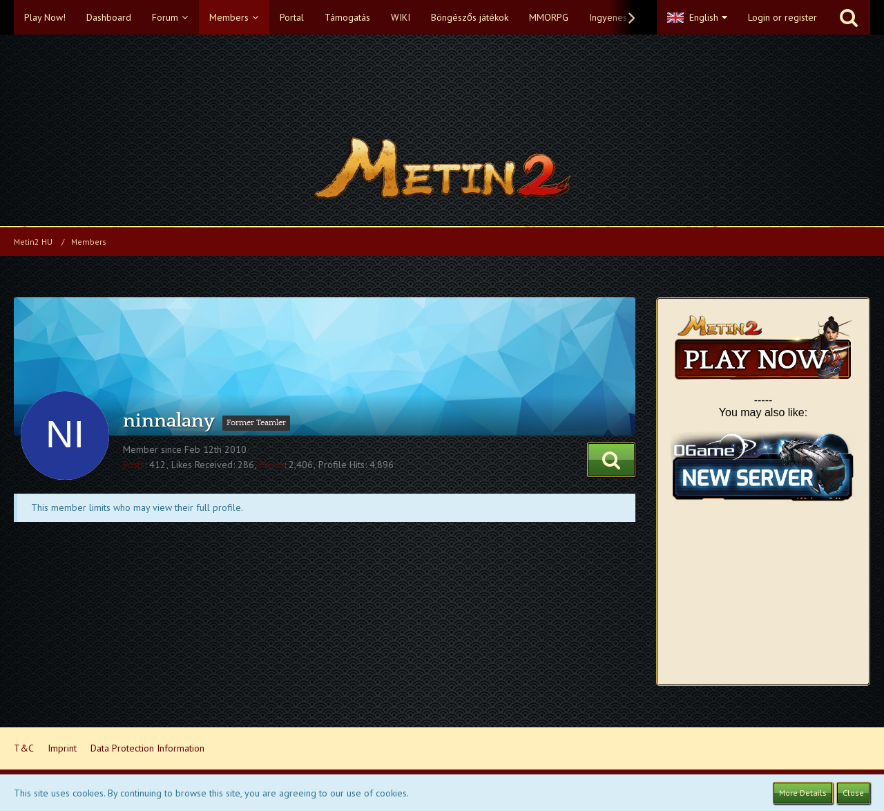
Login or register (782, 17)
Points (272, 464)
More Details (803, 792)
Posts (133, 464)
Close (853, 792)
